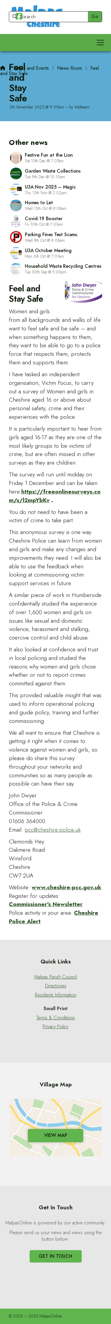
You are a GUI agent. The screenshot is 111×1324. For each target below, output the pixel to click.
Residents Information (55, 995)
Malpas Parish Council (55, 977)
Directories (55, 986)
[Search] (51, 17)
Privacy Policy (55, 1026)
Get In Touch (55, 1256)
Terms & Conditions (55, 1018)
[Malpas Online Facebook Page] (19, 17)
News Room (69, 68)
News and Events (31, 68)
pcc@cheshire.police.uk (53, 829)
